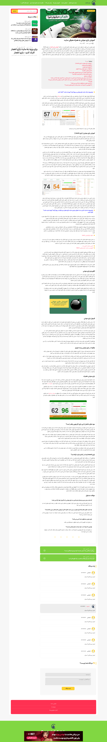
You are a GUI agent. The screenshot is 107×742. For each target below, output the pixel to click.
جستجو (14, 11)
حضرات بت (49, 384)
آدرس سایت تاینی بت (87, 246)
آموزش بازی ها (56, 3)
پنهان (87, 61)
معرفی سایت (64, 3)
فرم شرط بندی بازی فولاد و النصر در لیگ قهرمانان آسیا (81, 559)
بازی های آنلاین (25, 3)
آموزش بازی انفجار (54, 47)
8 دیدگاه (82, 43)
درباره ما (53, 707)
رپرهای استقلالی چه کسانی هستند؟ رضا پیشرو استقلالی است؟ (79, 551)
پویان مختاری (52, 393)
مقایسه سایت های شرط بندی (36, 3)
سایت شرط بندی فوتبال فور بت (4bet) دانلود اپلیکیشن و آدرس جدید (21, 32)
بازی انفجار (87, 3)
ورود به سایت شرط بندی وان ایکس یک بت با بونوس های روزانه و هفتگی (21, 40)
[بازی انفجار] (94, 3)
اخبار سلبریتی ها (53, 710)
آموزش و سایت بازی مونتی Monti (84, 248)
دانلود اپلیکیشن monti (87, 235)
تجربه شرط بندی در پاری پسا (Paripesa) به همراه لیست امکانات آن (21, 24)
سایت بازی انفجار (73, 3)
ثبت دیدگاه (68, 688)
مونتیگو (59, 96)
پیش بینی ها (49, 3)
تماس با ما (53, 704)
